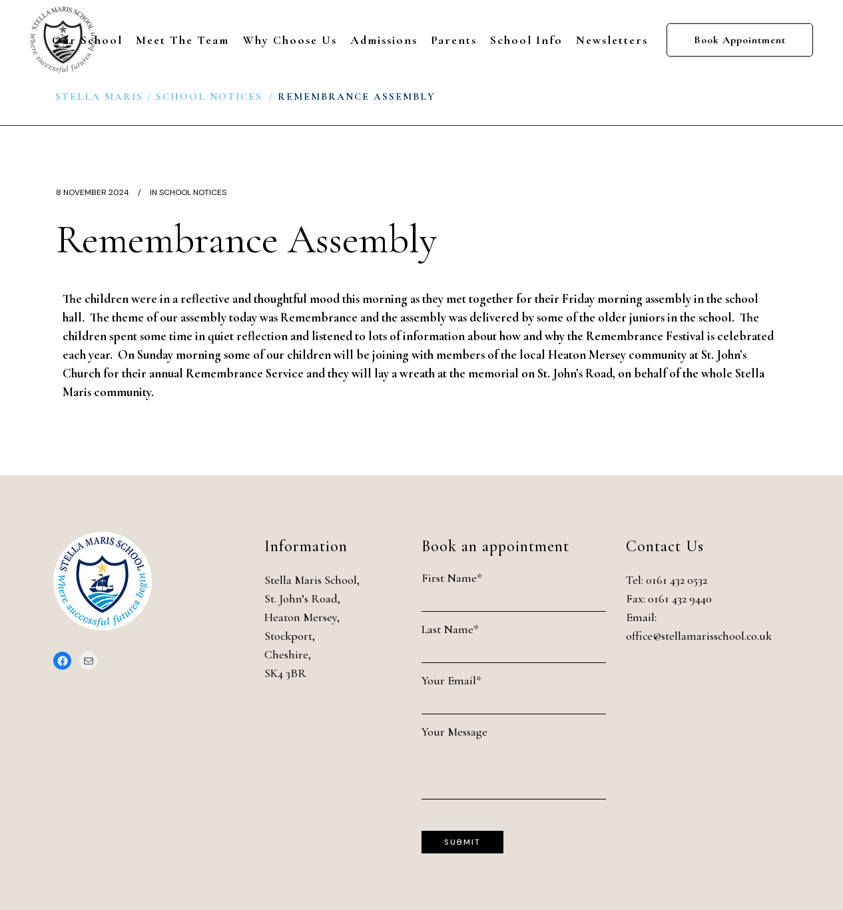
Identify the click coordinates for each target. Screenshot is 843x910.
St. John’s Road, (302, 598)
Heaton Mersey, (302, 617)
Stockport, (289, 635)
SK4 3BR (285, 673)
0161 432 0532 (676, 579)
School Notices (209, 97)
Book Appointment (740, 40)
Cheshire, (287, 654)
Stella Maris (99, 97)
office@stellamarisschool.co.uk (699, 635)
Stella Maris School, (312, 579)
